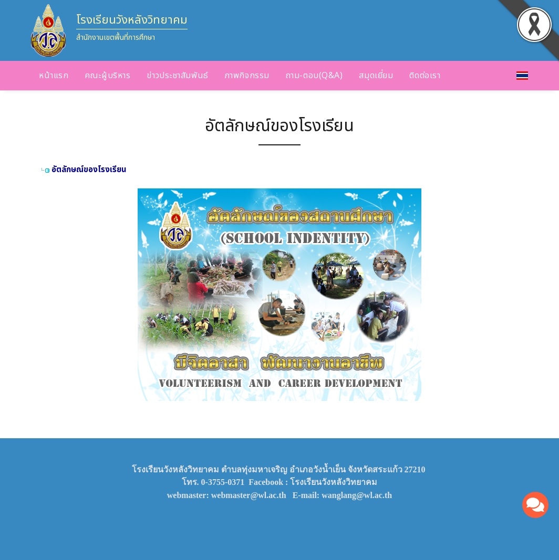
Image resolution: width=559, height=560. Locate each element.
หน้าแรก (53, 75)
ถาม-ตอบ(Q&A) (314, 75)
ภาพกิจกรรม (247, 75)
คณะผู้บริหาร (107, 75)
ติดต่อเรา (424, 75)
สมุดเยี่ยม (376, 75)
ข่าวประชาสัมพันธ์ (177, 75)
